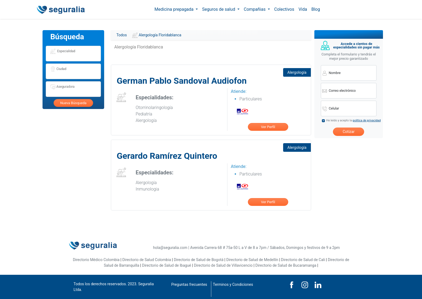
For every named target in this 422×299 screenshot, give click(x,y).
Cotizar (348, 131)
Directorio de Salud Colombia (146, 260)
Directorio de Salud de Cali (303, 260)
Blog (315, 9)
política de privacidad (367, 120)
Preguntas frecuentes (189, 284)
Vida (302, 9)
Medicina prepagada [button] (174, 9)
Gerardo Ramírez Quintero (167, 156)
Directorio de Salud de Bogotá (199, 260)
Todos (121, 35)
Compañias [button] (255, 9)
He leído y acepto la (353, 120)
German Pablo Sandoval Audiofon (182, 81)
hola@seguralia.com (170, 247)
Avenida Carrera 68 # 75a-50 (213, 247)
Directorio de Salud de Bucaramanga (285, 265)
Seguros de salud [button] (219, 9)
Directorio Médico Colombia (96, 260)
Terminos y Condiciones (233, 284)
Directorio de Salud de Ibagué (166, 265)
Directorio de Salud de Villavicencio (223, 265)
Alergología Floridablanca (156, 35)
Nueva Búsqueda (73, 103)
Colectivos (284, 9)
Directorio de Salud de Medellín (252, 260)
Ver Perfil (268, 127)
